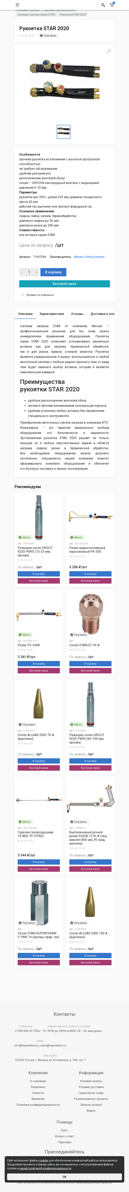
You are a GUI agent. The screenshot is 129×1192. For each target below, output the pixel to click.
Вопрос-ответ (64, 1136)
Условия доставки (91, 1087)
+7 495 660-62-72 (26, 1030)
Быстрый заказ (64, 293)
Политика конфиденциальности (38, 1105)
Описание (25, 324)
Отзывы (77, 324)
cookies (43, 1160)
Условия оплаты (91, 1081)
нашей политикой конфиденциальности (45, 1168)
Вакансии (38, 1099)
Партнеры (64, 1142)
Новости (38, 1093)
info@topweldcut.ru (27, 1045)
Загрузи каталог (91, 1105)
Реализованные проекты (91, 1099)
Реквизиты (38, 1087)
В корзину (53, 282)
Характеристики (52, 324)
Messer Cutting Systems (89, 266)
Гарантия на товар (91, 1093)
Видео (91, 1110)
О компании (38, 1081)
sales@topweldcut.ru (53, 1045)
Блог (64, 1130)
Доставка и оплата (105, 324)
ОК (64, 1176)
